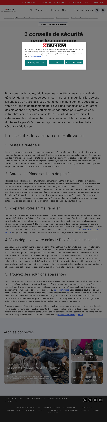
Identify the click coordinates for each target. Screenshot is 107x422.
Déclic (56, 62)
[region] (54, 56)
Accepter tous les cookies (74, 62)
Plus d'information (36, 56)
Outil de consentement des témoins (36, 63)
